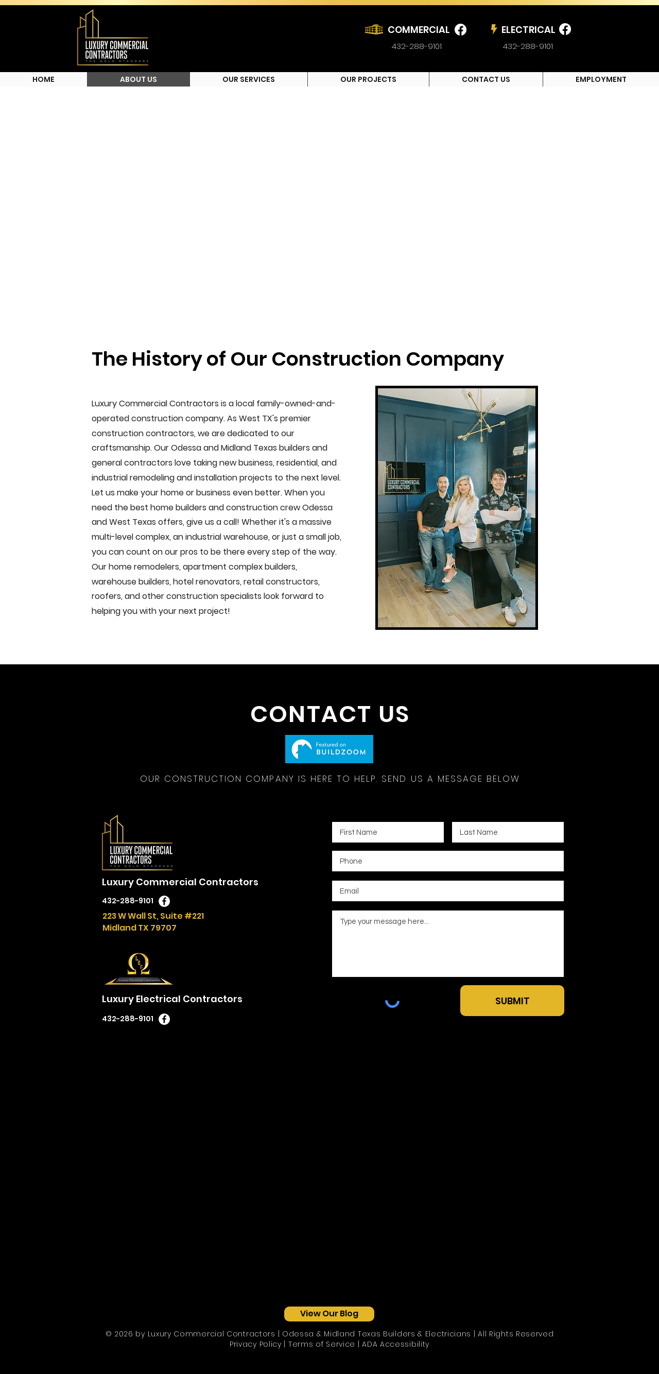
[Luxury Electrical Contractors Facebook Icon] (164, 1019)
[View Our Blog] (329, 1314)
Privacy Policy (256, 1344)
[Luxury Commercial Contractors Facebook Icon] (164, 901)
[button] (248, 79)
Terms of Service (321, 1344)
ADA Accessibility (395, 1344)
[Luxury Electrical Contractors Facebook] (565, 29)
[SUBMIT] (512, 1000)
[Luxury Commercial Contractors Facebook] (460, 30)
